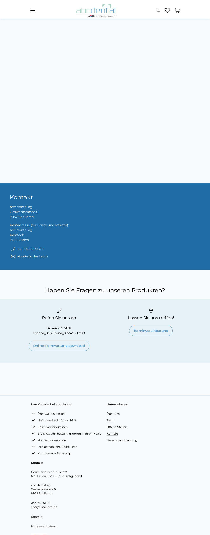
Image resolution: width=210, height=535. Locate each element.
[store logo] (96, 10)
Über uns (113, 414)
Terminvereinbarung (151, 331)
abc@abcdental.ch (44, 507)
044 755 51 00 (40, 503)
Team (110, 420)
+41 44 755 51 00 (59, 328)
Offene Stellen (117, 427)
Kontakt (112, 433)
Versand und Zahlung (122, 440)
